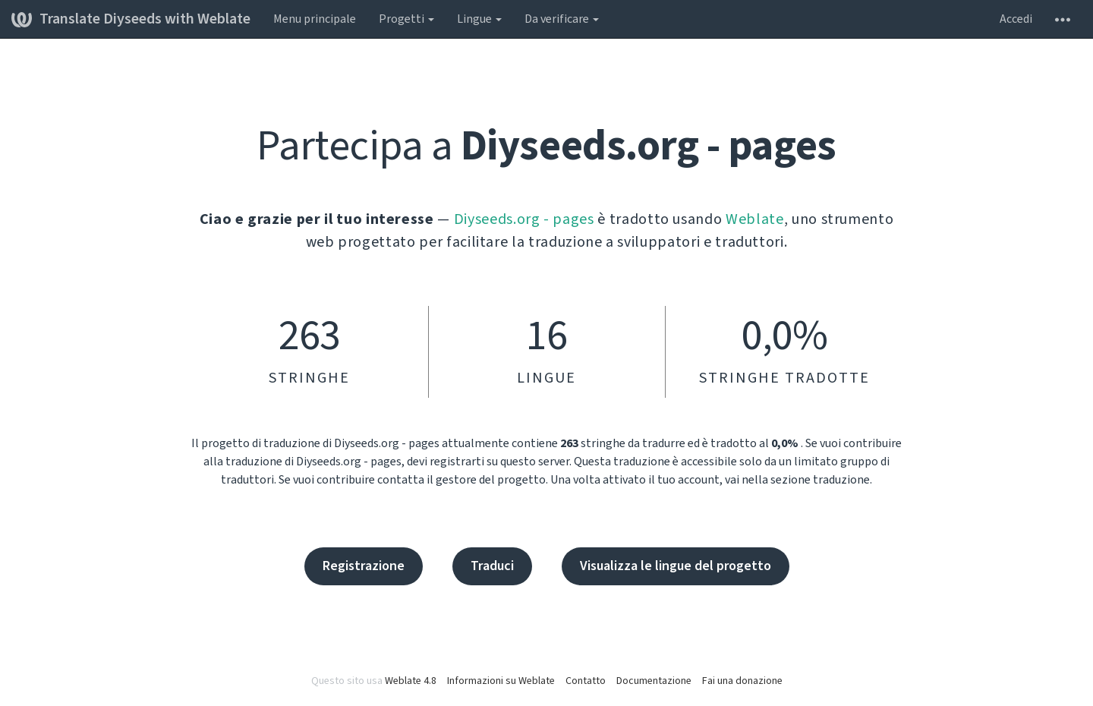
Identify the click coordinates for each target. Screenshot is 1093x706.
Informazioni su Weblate (501, 681)
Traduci (492, 565)
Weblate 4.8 (410, 681)
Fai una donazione (742, 681)
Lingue (479, 19)
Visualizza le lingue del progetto (675, 565)
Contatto (585, 681)
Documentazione (653, 681)
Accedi (1016, 19)
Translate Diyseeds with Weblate (130, 19)
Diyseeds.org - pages (524, 219)
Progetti (406, 19)
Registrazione (364, 565)
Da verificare (561, 19)
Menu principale (314, 19)
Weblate (755, 219)
